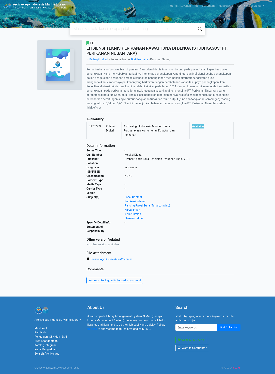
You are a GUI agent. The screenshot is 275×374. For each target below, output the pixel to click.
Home (173, 5)
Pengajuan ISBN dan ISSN (51, 336)
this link (92, 329)
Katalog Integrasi (45, 345)
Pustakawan (225, 5)
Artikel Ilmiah (133, 214)
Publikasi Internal (135, 201)
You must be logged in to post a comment (115, 280)
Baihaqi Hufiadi (98, 59)
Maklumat (41, 328)
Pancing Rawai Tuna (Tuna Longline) (147, 205)
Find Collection (229, 327)
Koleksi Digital (253, 5)
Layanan (185, 5)
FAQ (238, 5)
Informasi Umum (204, 5)
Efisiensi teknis (134, 218)
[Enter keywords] (196, 327)
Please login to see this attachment (112, 259)
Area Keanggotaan (46, 341)
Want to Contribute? (192, 348)
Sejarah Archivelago (47, 353)
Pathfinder (41, 332)
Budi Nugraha (139, 59)
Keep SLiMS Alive (191, 340)
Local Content (133, 197)
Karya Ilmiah (132, 209)
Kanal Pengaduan (46, 349)
